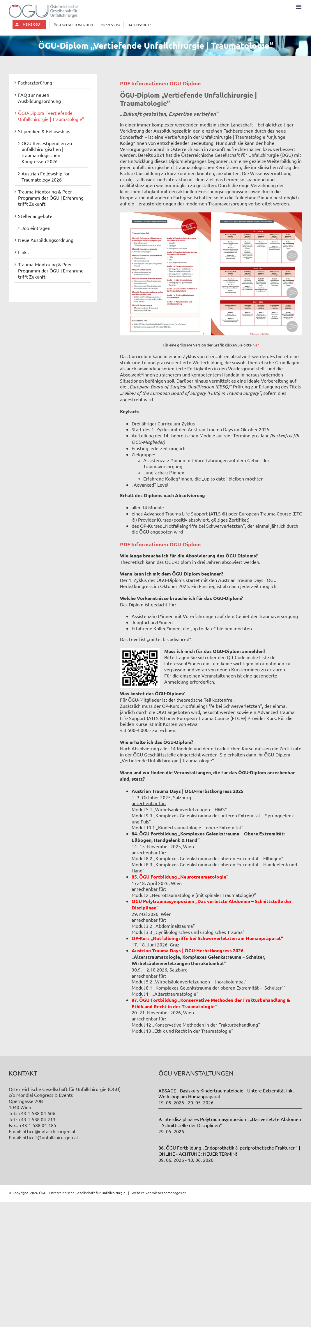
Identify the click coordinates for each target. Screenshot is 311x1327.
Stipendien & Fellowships (44, 131)
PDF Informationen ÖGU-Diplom (160, 83)
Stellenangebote (35, 216)
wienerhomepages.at (169, 1192)
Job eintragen (36, 228)
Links (23, 252)
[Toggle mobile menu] (299, 7)
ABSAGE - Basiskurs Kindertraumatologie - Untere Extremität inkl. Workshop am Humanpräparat (226, 1093)
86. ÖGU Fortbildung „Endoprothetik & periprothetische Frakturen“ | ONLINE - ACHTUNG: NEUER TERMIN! (229, 1151)
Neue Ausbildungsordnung (45, 240)
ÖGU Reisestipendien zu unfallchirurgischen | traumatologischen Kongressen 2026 (47, 152)
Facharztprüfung (35, 82)
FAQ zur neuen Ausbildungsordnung (39, 98)
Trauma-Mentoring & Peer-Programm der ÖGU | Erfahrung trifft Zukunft (51, 198)
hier (255, 344)
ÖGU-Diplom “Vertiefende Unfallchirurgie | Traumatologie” (51, 116)
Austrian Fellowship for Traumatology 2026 (46, 176)
